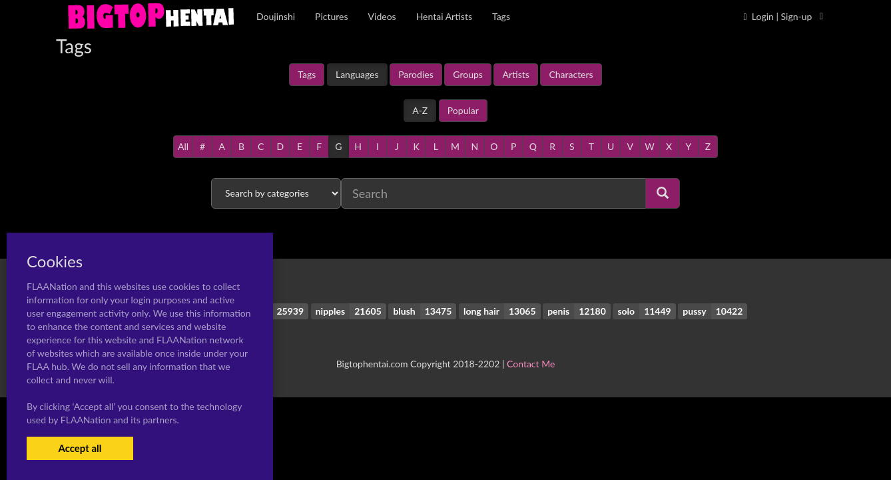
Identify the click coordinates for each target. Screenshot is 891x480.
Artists (515, 74)
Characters (571, 74)
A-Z (420, 110)
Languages (357, 74)
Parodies (416, 74)
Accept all (79, 448)
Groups (468, 74)
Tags (307, 74)
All (183, 146)
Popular (463, 110)
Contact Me (531, 363)
